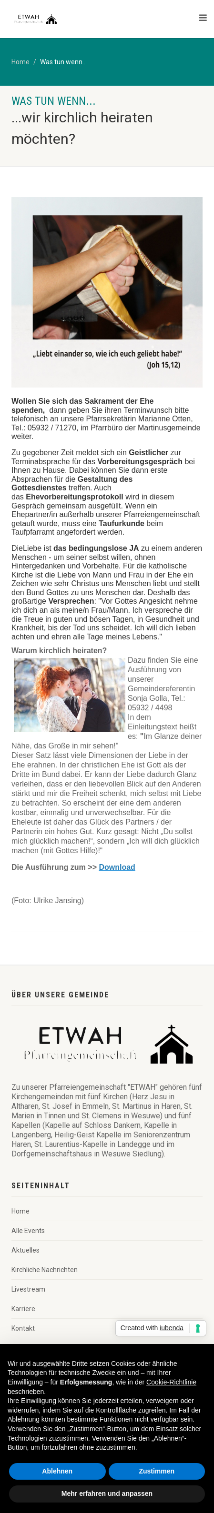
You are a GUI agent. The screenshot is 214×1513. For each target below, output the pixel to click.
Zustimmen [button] (156, 1471)
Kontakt (23, 1328)
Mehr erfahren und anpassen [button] (107, 1493)
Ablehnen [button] (57, 1471)
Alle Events (28, 1230)
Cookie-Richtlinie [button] (171, 1382)
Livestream (28, 1289)
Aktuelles (25, 1250)
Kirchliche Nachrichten (44, 1270)
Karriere (23, 1309)
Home (20, 62)
